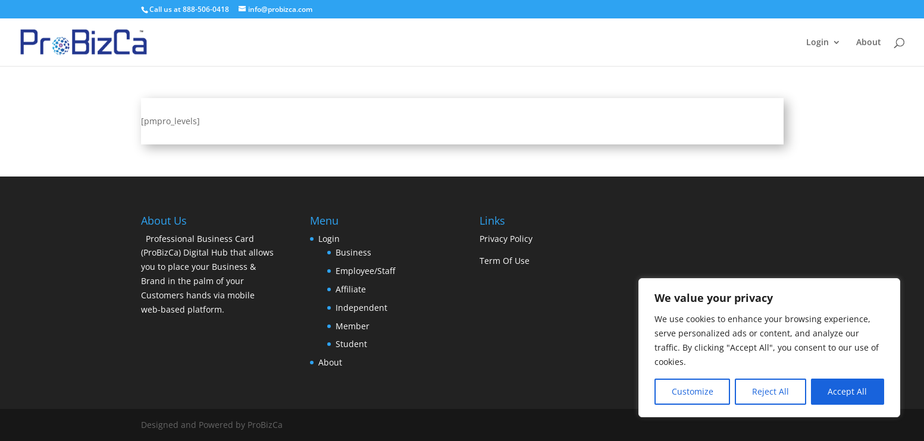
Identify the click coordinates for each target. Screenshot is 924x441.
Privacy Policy (506, 238)
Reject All (770, 391)
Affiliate (351, 289)
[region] (769, 347)
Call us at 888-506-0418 (189, 9)
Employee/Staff (365, 270)
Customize (692, 391)
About (868, 43)
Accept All (847, 391)
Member (352, 326)
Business (353, 252)
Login (817, 43)
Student (351, 343)
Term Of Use (505, 260)
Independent (361, 307)
